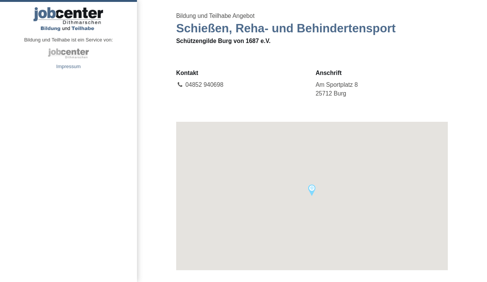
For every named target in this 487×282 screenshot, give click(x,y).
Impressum (68, 66)
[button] (311, 190)
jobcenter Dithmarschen (68, 53)
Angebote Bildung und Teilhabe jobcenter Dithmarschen (68, 19)
